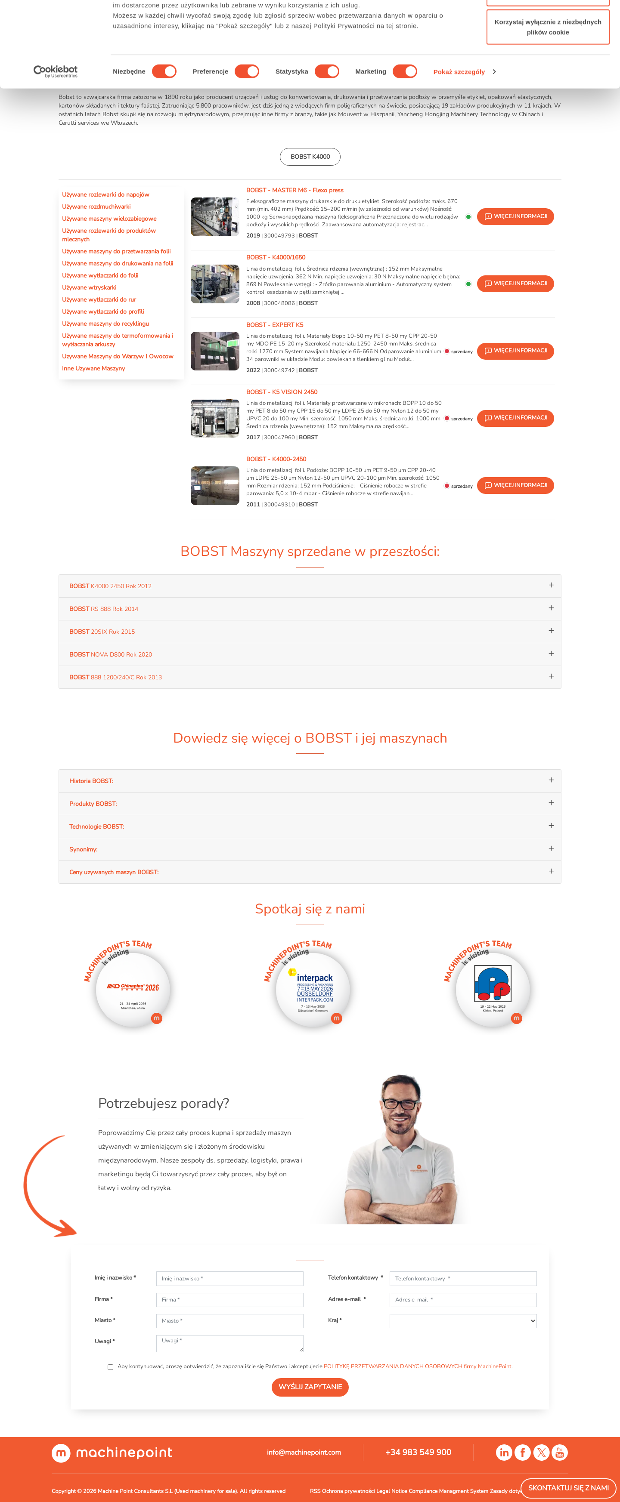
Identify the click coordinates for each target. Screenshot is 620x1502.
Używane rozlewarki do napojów (105, 194)
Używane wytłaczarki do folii (100, 275)
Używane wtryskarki (89, 287)
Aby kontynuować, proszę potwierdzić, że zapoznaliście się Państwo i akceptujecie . (314, 1366)
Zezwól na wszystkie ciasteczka (547, 22)
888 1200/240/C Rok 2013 (115, 677)
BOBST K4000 (310, 156)
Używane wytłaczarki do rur (99, 299)
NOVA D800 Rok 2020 (110, 654)
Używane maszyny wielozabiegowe (109, 218)
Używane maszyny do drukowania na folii (117, 263)
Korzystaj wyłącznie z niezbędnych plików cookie (548, 84)
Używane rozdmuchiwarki (96, 206)
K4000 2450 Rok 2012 (110, 586)
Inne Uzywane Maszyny (93, 368)
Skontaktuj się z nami (568, 1488)
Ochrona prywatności (348, 1491)
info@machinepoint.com (304, 1452)
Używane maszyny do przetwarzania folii (116, 251)
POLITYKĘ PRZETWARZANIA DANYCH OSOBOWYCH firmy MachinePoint (418, 1366)
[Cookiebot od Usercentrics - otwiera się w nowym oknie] (55, 129)
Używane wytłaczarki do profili (103, 311)
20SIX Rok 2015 (102, 631)
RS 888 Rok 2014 (103, 609)
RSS (315, 1491)
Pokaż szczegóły (459, 129)
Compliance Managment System (448, 1491)
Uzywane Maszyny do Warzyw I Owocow (118, 356)
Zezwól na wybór (548, 51)
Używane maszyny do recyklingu (105, 323)
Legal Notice (391, 1491)
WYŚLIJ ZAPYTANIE (310, 1387)
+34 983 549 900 (418, 1452)
